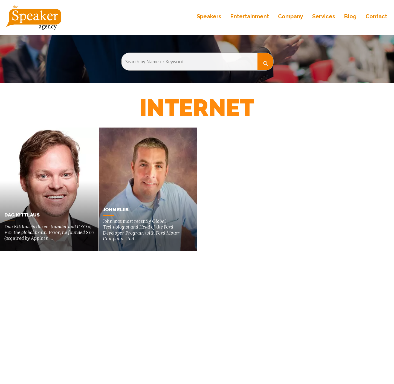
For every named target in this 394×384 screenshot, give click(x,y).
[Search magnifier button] (265, 61)
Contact (376, 16)
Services (323, 16)
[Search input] (189, 61)
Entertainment (249, 16)
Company (290, 16)
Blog (350, 16)
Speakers (209, 16)
